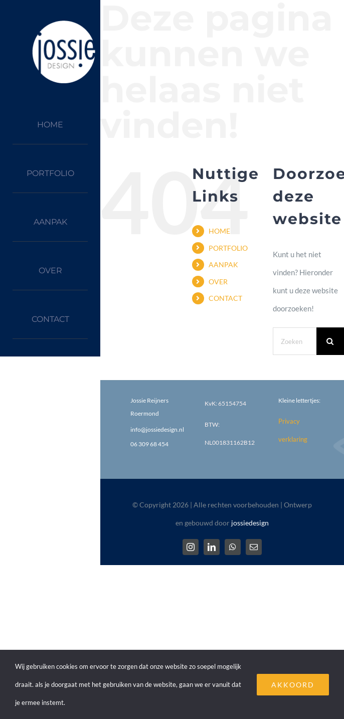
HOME (219, 231)
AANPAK (223, 264)
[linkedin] (212, 547)
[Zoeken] (330, 341)
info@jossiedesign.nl (157, 429)
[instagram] (191, 547)
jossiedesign (250, 522)
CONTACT (225, 298)
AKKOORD (292, 684)
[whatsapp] (233, 547)
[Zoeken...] (294, 341)
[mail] (254, 547)
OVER (218, 281)
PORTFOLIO (228, 248)
